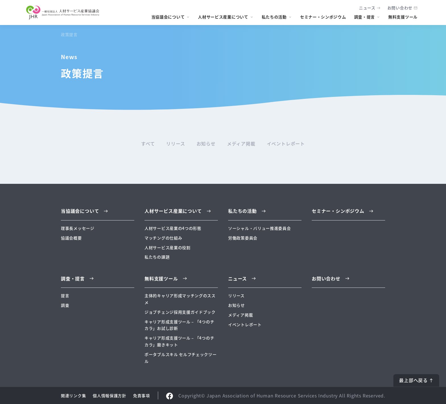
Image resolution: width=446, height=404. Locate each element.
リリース (175, 143)
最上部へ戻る (413, 380)
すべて (148, 143)
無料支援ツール (403, 17)
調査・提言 (364, 17)
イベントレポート (286, 143)
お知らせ (206, 143)
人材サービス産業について (223, 17)
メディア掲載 (241, 143)
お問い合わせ (399, 8)
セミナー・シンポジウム (323, 17)
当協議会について (168, 17)
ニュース (367, 8)
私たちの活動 (274, 17)
